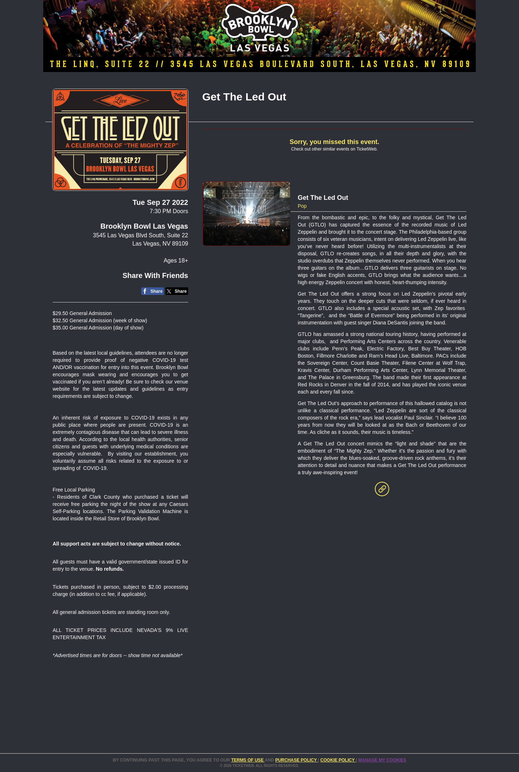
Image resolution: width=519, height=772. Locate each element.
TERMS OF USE (248, 760)
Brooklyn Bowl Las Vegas (144, 226)
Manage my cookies (382, 760)
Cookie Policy (338, 760)
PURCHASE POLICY (296, 760)
